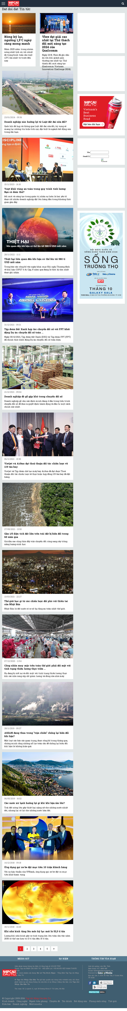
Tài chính (67, 1001)
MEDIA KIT (23, 958)
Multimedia (35, 1004)
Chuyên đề (54, 1001)
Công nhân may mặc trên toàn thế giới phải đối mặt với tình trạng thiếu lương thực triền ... (37, 667)
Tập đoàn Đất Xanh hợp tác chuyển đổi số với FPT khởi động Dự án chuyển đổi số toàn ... (37, 331)
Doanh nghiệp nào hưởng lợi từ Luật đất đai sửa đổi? (35, 121)
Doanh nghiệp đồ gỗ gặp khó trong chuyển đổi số (33, 396)
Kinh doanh (8, 1001)
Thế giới (112, 1001)
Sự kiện (63, 958)
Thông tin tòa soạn (103, 958)
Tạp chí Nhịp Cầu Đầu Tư (38, 998)
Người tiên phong (38, 1001)
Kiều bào (6, 1004)
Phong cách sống (97, 1001)
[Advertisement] (101, 188)
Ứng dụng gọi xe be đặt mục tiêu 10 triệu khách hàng (35, 867)
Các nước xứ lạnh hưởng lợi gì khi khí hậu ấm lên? (34, 803)
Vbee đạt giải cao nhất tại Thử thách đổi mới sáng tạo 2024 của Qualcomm (56, 43)
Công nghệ (22, 1001)
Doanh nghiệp (20, 1004)
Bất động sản (80, 1001)
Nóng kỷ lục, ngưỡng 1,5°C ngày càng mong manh (18, 40)
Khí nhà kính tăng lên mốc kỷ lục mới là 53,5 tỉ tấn (34, 931)
